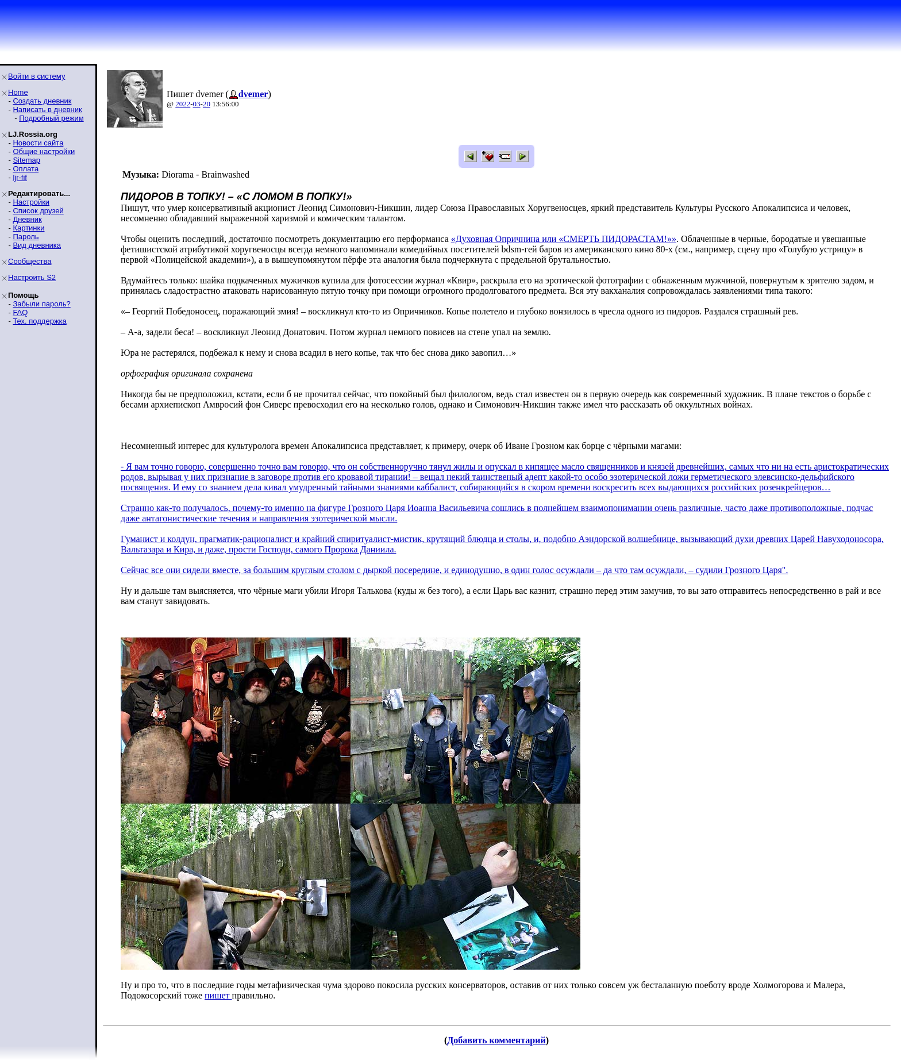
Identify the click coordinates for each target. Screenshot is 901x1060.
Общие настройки (44, 151)
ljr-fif (20, 177)
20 (206, 103)
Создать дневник (42, 101)
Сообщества (30, 261)
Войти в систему (36, 76)
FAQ (20, 312)
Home (18, 92)
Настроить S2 (32, 277)
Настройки (31, 202)
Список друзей (38, 210)
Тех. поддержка (39, 321)
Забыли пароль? (41, 303)
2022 (182, 103)
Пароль (25, 236)
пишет (218, 995)
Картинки (28, 228)
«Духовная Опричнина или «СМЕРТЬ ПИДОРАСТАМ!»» (563, 239)
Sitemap (26, 160)
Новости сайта (38, 143)
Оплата (25, 168)
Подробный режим (51, 118)
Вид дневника (37, 245)
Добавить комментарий (496, 1040)
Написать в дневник (47, 109)
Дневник (27, 219)
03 (197, 103)
